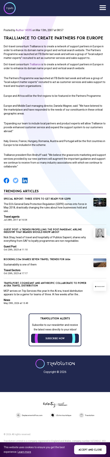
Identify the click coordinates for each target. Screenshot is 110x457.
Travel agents (11, 217)
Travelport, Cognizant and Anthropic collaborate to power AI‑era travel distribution (45, 284)
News (7, 300)
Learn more (24, 451)
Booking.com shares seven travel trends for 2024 (37, 259)
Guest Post (10, 246)
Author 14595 (24, 30)
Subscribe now (55, 339)
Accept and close (90, 450)
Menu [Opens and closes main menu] (102, 7)
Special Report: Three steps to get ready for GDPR (37, 199)
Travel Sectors (12, 270)
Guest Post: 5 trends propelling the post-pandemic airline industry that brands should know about (43, 231)
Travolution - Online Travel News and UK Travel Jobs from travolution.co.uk (55, 363)
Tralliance (35, 64)
